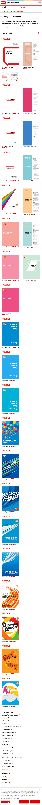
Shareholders (6, 761)
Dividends (6, 769)
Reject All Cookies (35, 802)
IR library (13, 11)
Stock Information (8, 764)
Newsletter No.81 (8, 738)
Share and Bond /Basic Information (12, 758)
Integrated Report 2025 (9, 732)
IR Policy (4, 779)
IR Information (7, 11)
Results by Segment (8, 751)
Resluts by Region (8, 753)
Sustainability (8, 33)
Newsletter (6, 741)
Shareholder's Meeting (9, 766)
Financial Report (7, 729)
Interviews (5, 773)
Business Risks (7, 721)
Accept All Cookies (23, 802)
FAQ (3, 776)
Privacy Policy (15, 798)
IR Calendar (5, 744)
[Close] (39, 790)
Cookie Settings (5, 802)
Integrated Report (8, 735)
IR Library (5, 724)
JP (21, 7)
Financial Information (8, 748)
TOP (2, 11)
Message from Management (10, 715)
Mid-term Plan (7, 718)
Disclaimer (5, 782)
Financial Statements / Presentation (13, 727)
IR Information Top (7, 712)
